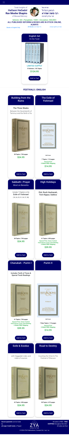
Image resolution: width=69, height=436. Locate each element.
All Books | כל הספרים (34, 27)
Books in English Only (13, 27)
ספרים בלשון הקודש (56, 27)
